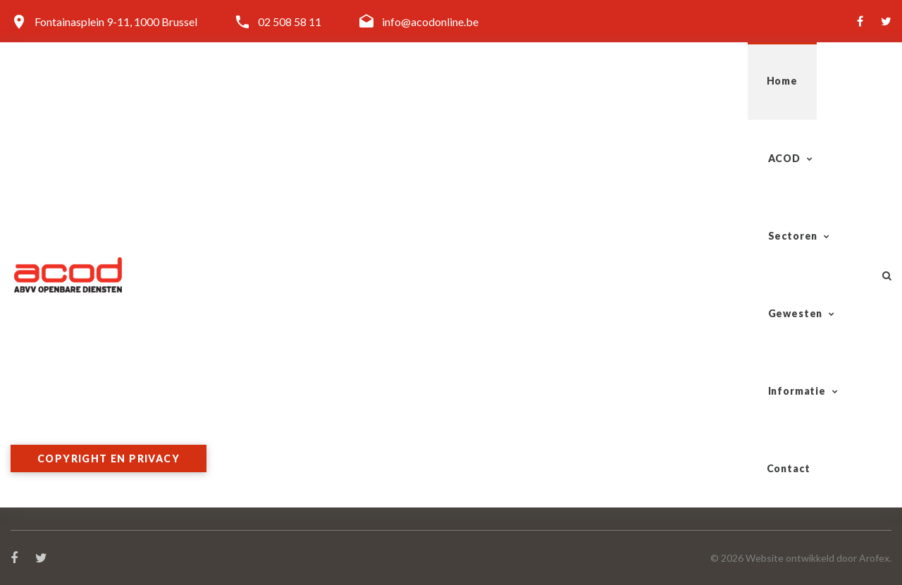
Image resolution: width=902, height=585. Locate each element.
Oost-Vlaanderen (728, 381)
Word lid (257, 432)
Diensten (257, 398)
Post (473, 398)
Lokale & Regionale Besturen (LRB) (545, 466)
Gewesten (604, 81)
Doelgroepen (267, 415)
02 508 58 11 (289, 21)
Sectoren (498, 81)
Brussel (705, 449)
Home (330, 81)
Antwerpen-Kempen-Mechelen (762, 364)
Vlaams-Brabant (727, 415)
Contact (819, 81)
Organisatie (264, 364)
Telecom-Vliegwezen (512, 432)
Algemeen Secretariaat (291, 381)
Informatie (715, 81)
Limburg (707, 432)
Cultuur (480, 500)
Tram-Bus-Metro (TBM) (522, 381)
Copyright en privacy (108, 458)
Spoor (476, 364)
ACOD (402, 81)
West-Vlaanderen (729, 398)
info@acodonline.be (430, 21)
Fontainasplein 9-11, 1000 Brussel (116, 21)
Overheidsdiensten (507, 449)
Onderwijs (487, 483)
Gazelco (482, 415)
